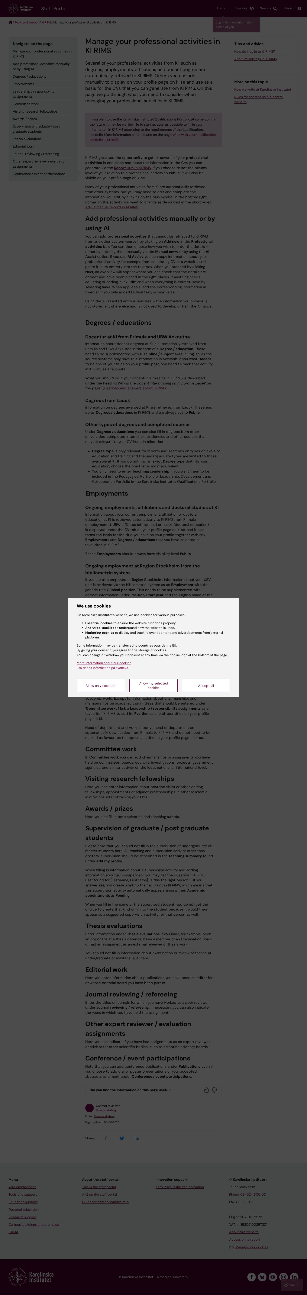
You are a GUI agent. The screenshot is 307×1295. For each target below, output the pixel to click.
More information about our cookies (104, 663)
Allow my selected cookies (153, 685)
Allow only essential (100, 685)
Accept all (206, 685)
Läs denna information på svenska (102, 668)
